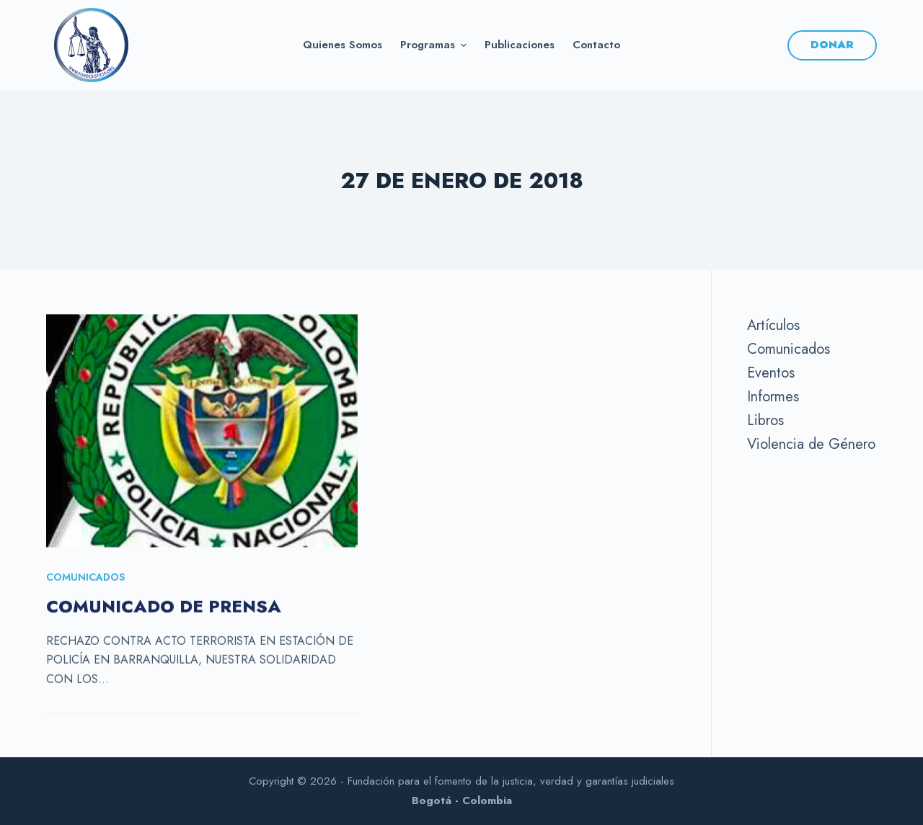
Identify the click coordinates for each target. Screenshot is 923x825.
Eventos (771, 372)
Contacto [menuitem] (596, 45)
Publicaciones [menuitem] (520, 45)
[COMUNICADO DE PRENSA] (202, 431)
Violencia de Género (811, 444)
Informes (773, 396)
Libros (765, 420)
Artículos (773, 325)
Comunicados (85, 578)
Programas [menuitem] (435, 45)
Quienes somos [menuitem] (342, 45)
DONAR (832, 45)
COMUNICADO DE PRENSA (163, 607)
